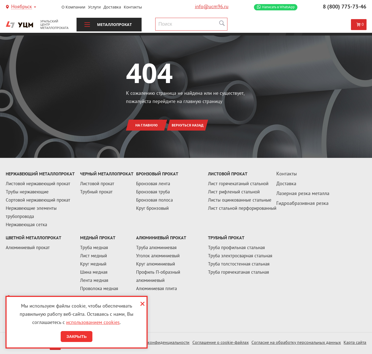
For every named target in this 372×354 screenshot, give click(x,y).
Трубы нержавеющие (27, 192)
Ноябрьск (21, 7)
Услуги (94, 7)
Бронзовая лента (153, 184)
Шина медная (93, 273)
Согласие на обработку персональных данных (296, 343)
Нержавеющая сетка (26, 225)
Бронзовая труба (153, 192)
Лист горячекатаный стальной (238, 184)
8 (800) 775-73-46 (344, 7)
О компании (73, 7)
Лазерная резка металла (302, 194)
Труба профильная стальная (236, 248)
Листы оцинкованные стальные (239, 200)
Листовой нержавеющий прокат (38, 184)
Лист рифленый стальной (234, 192)
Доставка (112, 7)
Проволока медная (99, 289)
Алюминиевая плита (156, 289)
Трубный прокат (96, 192)
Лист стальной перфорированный (242, 209)
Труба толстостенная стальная (239, 264)
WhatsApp (278, 7)
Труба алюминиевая (156, 248)
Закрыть (76, 336)
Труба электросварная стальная (240, 256)
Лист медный (93, 256)
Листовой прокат (97, 184)
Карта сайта (355, 343)
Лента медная (94, 281)
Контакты (133, 7)
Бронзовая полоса (154, 200)
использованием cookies (93, 323)
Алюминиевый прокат (28, 248)
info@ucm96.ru (212, 7)
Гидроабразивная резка (302, 203)
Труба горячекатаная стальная (238, 273)
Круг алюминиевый (155, 264)
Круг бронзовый (152, 209)
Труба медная (94, 248)
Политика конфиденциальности (158, 343)
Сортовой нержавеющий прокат (38, 200)
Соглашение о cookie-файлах (220, 343)
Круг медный (93, 264)
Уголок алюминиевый (158, 256)
